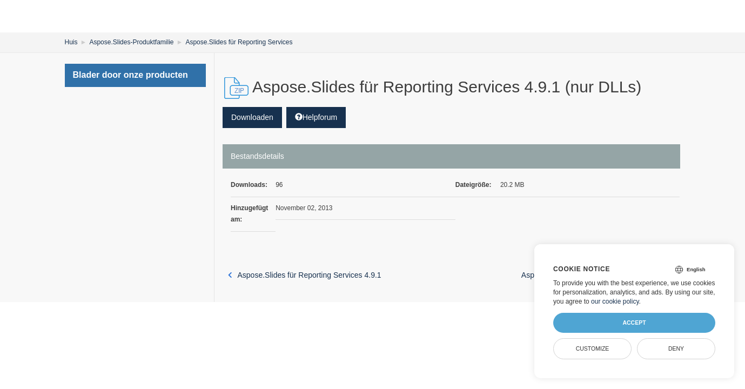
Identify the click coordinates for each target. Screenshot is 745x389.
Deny (676, 348)
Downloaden (252, 117)
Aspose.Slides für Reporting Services (238, 42)
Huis (71, 42)
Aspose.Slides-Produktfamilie (131, 42)
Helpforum (316, 117)
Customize (592, 348)
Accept (634, 322)
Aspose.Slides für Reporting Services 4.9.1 (304, 275)
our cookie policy (615, 301)
